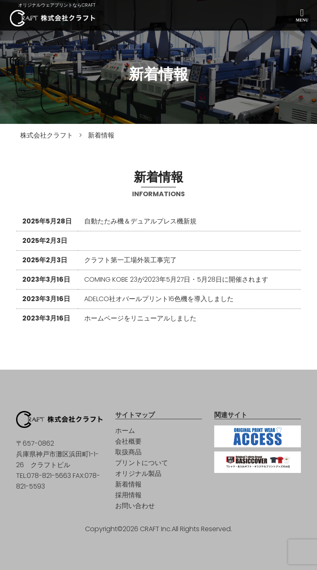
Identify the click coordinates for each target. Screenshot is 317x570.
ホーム (125, 430)
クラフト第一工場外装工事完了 (130, 260)
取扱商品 (128, 452)
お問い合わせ (135, 506)
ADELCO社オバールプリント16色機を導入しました (159, 299)
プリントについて (141, 463)
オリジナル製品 (138, 473)
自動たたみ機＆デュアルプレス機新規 (140, 221)
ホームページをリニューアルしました (140, 318)
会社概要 (128, 441)
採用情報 (128, 495)
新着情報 (128, 484)
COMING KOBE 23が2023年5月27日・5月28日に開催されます (176, 279)
